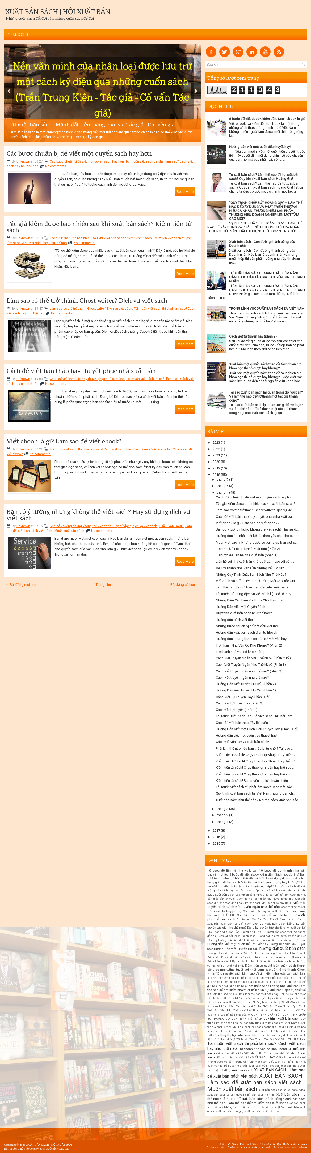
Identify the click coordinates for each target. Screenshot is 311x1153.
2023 (216, 443)
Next (196, 91)
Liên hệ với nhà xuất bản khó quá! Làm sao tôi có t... (255, 561)
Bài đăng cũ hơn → (184, 585)
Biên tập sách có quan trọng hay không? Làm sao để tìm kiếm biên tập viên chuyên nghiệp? (256, 884)
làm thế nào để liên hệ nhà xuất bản (273, 986)
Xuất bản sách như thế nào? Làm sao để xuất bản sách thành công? (256, 1096)
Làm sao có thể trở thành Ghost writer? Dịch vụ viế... (255, 510)
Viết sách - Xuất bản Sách (267, 1147)
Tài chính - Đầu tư (296, 1147)
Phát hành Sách (249, 1144)
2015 (216, 843)
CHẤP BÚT (229, 915)
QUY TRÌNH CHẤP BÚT (266, 1015)
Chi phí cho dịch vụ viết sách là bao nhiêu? (268, 915)
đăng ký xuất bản (290, 927)
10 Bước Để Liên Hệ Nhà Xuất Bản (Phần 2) (248, 549)
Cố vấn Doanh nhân (238, 1147)
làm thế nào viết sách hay (262, 994)
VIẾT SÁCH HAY (263, 1057)
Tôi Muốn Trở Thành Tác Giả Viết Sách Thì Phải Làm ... (256, 716)
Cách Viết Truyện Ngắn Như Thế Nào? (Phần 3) (251, 665)
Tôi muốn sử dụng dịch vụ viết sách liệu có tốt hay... (254, 594)
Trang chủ (18, 34)
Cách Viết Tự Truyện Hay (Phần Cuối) (243, 697)
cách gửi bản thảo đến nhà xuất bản (230, 903)
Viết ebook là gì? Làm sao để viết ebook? (64, 441)
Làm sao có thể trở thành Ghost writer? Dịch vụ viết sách (87, 300)
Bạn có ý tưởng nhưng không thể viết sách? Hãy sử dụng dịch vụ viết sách (98, 514)
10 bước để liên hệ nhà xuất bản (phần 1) (247, 555)
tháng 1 (222, 822)
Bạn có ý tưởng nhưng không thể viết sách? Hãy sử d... (257, 529)
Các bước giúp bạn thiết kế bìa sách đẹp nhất (270, 890)
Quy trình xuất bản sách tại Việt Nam (273, 1023)
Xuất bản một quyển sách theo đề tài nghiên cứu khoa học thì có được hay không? (265, 366)
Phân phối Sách (228, 1144)
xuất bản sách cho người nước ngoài (282, 1090)
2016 (216, 837)
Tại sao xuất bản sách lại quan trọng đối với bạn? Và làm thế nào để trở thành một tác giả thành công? (266, 396)
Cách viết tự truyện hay (224, 911)
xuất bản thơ (271, 1111)
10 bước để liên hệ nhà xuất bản (232, 870)
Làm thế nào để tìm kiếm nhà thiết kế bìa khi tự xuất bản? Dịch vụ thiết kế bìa (256, 990)
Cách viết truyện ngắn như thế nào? (242, 678)
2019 (216, 468)
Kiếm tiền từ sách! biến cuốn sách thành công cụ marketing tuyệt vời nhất (256, 957)
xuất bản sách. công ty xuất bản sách (239, 1111)
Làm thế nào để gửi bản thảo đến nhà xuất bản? (252, 587)
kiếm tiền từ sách (294, 953)
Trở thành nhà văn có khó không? (241, 652)
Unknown (23, 161)
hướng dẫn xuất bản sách (282, 948)
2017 (216, 830)
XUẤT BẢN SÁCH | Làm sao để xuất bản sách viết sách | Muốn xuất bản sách (256, 1082)
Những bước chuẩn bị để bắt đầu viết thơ (247, 626)
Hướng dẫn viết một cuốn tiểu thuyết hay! (260, 147)
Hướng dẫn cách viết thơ (234, 620)
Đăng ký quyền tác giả (263, 927)
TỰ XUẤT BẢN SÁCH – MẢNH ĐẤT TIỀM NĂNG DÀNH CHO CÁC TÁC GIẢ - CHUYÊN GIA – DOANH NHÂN (267, 277)
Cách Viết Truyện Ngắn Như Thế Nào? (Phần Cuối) (253, 658)
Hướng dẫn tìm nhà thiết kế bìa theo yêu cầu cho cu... (256, 536)
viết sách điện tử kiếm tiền (233, 1057)
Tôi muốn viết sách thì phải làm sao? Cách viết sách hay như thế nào (100, 449)
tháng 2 (222, 815)
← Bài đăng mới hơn (21, 585)
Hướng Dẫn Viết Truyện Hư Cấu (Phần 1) (246, 690)
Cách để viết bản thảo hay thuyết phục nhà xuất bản (81, 371)
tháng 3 (222, 809)
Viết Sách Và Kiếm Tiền (284, 1062)
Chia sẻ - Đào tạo (270, 1144)
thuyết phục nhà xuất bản (238, 1035)
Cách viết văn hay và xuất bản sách (266, 911)
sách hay (250, 1027)
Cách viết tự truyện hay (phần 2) (253, 336)
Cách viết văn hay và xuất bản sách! (242, 742)
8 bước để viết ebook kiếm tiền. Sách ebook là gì (264, 874)
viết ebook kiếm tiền (229, 1053)
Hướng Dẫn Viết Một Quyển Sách (240, 607)
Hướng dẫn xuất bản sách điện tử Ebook (246, 632)
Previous (9, 91)
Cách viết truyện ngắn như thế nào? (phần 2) (249, 671)
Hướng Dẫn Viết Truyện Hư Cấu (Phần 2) (246, 684)
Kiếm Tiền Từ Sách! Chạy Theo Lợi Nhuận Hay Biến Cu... (257, 755)
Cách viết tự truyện (293, 907)
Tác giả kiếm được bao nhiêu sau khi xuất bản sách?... (257, 504)
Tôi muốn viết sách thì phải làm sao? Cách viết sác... (255, 787)
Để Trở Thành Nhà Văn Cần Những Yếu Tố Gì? (250, 568)
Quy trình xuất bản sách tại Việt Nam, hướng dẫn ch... (255, 793)
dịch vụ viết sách (239, 923)
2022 (216, 449)
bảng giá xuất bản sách (223, 882)
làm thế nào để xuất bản (228, 994)
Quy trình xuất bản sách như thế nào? (244, 613)
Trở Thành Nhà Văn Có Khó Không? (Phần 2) (249, 645)
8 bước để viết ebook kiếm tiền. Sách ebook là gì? (267, 119)
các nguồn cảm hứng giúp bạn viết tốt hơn (262, 894)
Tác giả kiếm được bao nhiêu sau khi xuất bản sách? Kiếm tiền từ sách (99, 226)
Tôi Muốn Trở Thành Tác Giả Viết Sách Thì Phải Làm (271, 1039)
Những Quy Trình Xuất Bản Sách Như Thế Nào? (251, 574)
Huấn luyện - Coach (295, 1144)
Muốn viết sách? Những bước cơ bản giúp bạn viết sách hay (252, 998)
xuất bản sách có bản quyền (225, 1094)
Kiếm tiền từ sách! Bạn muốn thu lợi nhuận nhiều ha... (255, 781)
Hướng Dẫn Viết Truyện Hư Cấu (236, 949)
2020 (216, 462)
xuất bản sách (242, 1070)
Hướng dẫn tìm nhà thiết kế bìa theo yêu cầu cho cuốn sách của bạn (262, 940)
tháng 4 (222, 492)
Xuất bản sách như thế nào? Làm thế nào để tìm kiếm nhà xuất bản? (256, 1101)
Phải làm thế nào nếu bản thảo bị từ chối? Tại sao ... (254, 748)
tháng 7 (222, 479)
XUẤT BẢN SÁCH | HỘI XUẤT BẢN (57, 11)
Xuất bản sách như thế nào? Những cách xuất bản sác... (258, 800)
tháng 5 (222, 486)
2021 (216, 455)
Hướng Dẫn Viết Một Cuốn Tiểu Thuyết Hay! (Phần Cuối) (257, 729)
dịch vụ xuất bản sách (269, 923)
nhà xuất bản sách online (236, 1002)
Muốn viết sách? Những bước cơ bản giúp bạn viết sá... (257, 542)
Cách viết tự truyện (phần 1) (236, 710)
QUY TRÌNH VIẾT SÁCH (246, 1018)
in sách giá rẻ (271, 953)
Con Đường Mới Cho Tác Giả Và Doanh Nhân (265, 919)
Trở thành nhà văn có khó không (262, 1049)
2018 (216, 475)
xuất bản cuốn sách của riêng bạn (258, 1065)
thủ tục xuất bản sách (285, 1031)
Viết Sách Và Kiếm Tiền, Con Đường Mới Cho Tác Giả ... (257, 581)
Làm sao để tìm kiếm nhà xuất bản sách (270, 973)
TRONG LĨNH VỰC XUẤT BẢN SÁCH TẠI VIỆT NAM (266, 308)
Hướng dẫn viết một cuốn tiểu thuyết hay (237, 944)
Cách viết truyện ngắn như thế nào (253, 907)
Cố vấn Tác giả (214, 1147)
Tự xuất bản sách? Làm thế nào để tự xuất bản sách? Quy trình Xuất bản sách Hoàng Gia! (264, 177)
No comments (55, 166)
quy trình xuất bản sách (281, 1018)
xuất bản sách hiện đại (260, 1094)
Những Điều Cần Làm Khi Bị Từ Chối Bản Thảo (250, 600)
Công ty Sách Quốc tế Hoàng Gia (49, 1148)
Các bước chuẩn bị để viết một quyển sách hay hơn (79, 153)
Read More (185, 192)
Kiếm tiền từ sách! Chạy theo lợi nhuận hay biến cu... (255, 768)
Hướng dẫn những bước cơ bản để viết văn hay (251, 639)
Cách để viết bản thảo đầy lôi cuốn (242, 723)
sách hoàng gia (266, 1027)
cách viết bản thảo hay (269, 903)
